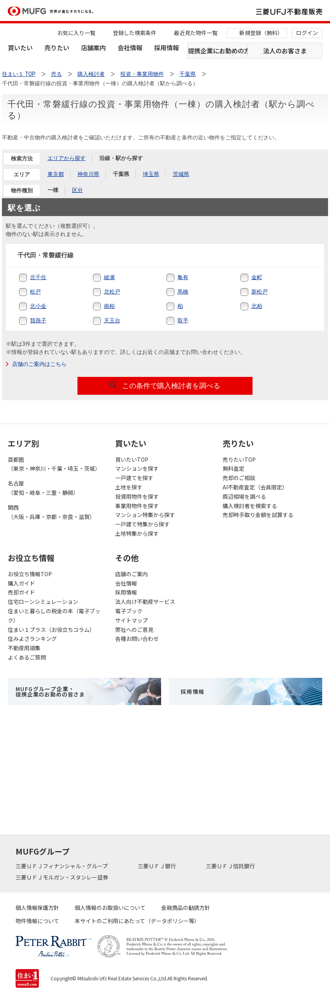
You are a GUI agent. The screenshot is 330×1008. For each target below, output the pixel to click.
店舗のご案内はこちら (39, 364)
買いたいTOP (131, 459)
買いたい (20, 47)
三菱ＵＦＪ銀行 (157, 866)
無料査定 (233, 468)
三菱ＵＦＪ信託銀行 (231, 866)
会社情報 (130, 47)
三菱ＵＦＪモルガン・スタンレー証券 (62, 877)
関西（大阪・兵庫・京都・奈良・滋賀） (51, 512)
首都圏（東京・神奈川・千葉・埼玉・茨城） (54, 464)
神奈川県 (88, 174)
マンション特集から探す (145, 515)
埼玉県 (151, 174)
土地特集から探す (137, 533)
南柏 (109, 306)
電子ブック (128, 611)
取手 (182, 320)
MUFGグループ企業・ (50, 691)
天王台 (112, 320)
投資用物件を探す (137, 496)
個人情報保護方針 (37, 907)
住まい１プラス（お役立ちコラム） (51, 629)
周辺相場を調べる (244, 496)
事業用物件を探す (137, 506)
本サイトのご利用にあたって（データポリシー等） (137, 921)
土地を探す (128, 487)
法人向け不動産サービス (145, 601)
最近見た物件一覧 (196, 33)
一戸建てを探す (134, 478)
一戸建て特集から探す (142, 524)
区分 (77, 190)
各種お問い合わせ (137, 638)
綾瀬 (109, 277)
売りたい (56, 47)
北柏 (256, 306)
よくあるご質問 (27, 657)
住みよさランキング (32, 638)
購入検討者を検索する (250, 506)
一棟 (52, 190)
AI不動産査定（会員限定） (255, 487)
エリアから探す (66, 158)
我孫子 (38, 320)
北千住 (38, 277)
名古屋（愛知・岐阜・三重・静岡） (43, 487)
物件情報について (37, 921)
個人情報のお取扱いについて (110, 907)
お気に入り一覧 (76, 33)
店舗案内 (93, 47)
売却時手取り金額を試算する (258, 515)
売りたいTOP (239, 459)
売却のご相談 (239, 478)
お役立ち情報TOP (30, 574)
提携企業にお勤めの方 (217, 50)
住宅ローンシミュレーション (43, 601)
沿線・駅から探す (121, 158)
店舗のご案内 (131, 574)
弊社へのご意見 (134, 629)
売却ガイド (21, 592)
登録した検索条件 (134, 33)
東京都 (55, 174)
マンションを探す (137, 468)
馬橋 (182, 292)
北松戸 (112, 292)
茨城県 (181, 174)
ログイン (307, 33)
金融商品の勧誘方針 (185, 907)
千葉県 (187, 74)
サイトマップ (131, 620)
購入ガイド (21, 583)
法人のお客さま (285, 50)
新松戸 (259, 292)
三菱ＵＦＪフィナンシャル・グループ (62, 866)
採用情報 (166, 47)
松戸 (35, 292)
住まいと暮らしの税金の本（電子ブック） (54, 615)
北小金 (38, 306)
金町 (256, 277)
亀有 (182, 277)
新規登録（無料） (261, 33)
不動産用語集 (24, 648)
